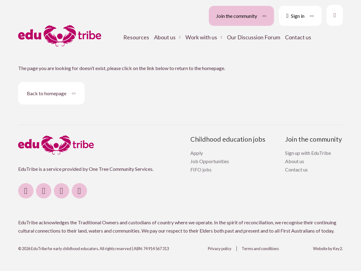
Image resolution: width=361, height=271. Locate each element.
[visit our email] (79, 190)
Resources (136, 37)
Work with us (201, 37)
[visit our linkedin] (61, 190)
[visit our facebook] (26, 190)
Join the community (313, 139)
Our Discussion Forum (253, 37)
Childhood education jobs (227, 139)
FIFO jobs (201, 169)
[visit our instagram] (43, 190)
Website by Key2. (328, 248)
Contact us (298, 37)
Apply (196, 153)
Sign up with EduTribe (308, 153)
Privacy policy (220, 248)
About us (165, 37)
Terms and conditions (260, 248)
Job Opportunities (209, 161)
